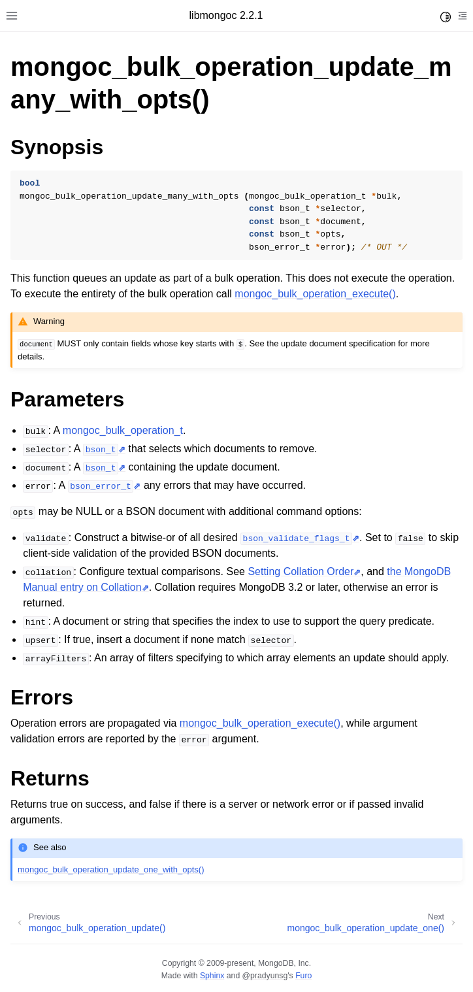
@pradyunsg (265, 975)
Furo (303, 975)
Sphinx (212, 975)
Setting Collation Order (300, 571)
